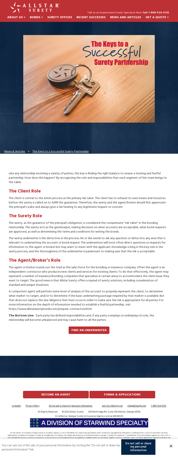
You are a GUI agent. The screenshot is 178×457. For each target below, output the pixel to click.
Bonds (36, 17)
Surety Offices (59, 17)
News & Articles (14, 151)
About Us (16, 17)
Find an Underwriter (89, 330)
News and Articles (125, 17)
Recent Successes (91, 17)
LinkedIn (16, 406)
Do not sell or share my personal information (71, 406)
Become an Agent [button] (55, 394)
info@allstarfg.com (136, 406)
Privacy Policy (32, 406)
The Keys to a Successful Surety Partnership (60, 151)
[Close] (171, 449)
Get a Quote (157, 17)
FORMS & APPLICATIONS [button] (122, 394)
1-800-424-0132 (158, 406)
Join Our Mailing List (112, 406)
